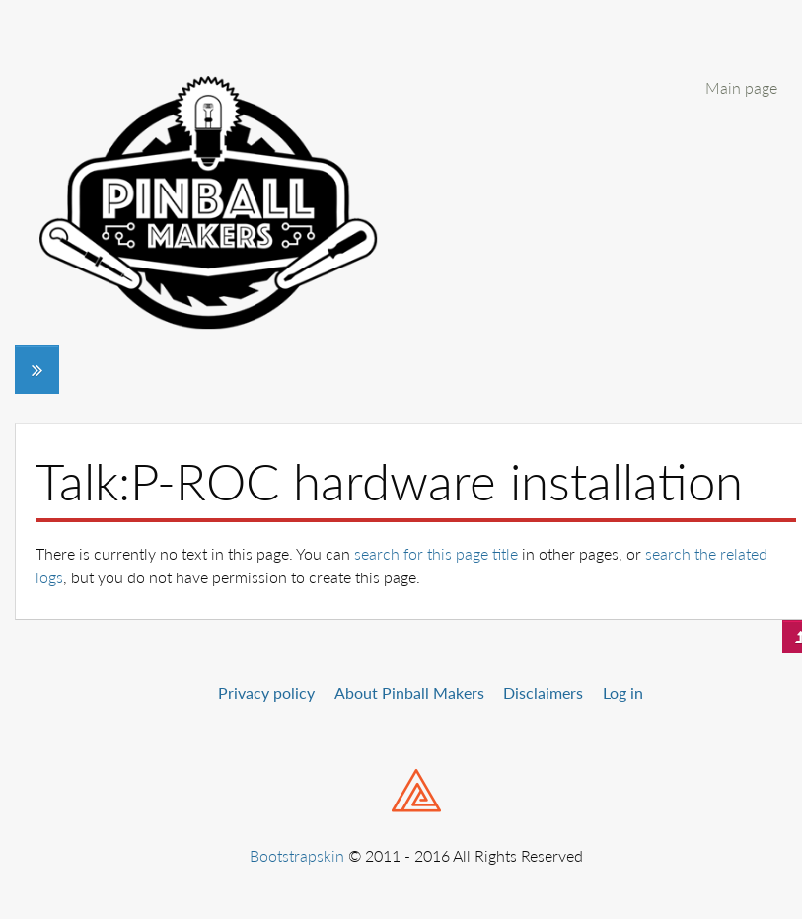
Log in (623, 692)
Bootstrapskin (297, 855)
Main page (741, 87)
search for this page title (436, 553)
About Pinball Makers (409, 692)
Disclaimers (543, 692)
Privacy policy (266, 692)
